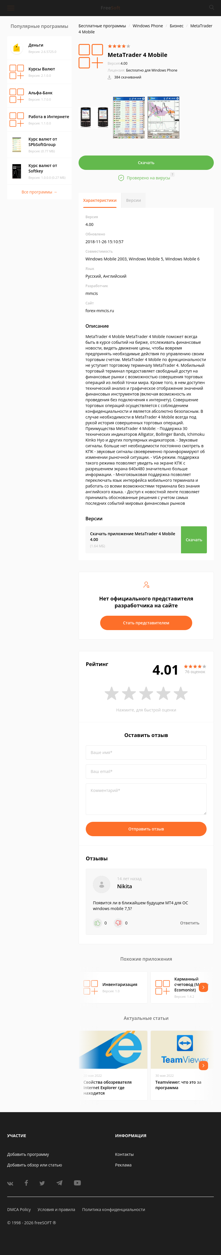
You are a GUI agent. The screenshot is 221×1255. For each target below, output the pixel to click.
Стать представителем (146, 622)
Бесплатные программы (102, 25)
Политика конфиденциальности (113, 1209)
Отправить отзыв (146, 829)
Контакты (124, 1154)
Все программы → (39, 192)
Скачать (146, 162)
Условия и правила (56, 1209)
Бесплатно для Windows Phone (151, 70)
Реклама (123, 1165)
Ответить (189, 923)
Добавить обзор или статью (34, 1165)
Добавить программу (28, 1154)
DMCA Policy (19, 1209)
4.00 (117, 63)
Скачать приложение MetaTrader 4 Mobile (132, 536)
